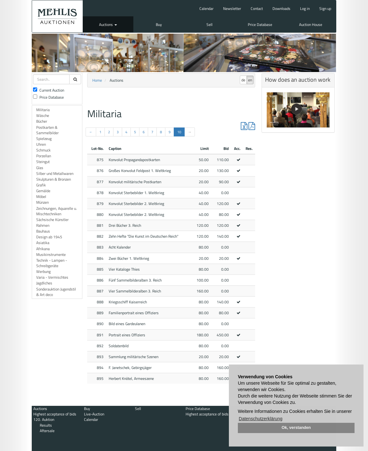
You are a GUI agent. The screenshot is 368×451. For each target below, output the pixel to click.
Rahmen (42, 225)
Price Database (260, 24)
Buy (159, 24)
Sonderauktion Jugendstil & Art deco (56, 292)
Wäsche (42, 115)
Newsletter (232, 8)
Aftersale (47, 431)
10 (179, 132)
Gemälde (43, 191)
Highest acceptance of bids (54, 414)
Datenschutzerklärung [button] (260, 418)
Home (97, 80)
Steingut (43, 162)
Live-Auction (94, 414)
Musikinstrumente (51, 254)
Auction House (310, 24)
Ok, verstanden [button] (296, 427)
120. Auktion (43, 419)
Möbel (41, 196)
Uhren (41, 144)
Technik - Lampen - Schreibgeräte (51, 263)
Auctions (108, 24)
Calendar (206, 8)
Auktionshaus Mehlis (57, 16)
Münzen (42, 202)
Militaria (43, 110)
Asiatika (42, 243)
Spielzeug (44, 138)
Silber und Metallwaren (54, 173)
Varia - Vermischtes (52, 277)
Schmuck (43, 150)
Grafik (41, 185)
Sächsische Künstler (52, 220)
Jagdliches (44, 283)
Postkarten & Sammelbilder (47, 130)
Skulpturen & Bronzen (53, 179)
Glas (39, 168)
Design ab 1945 (49, 237)
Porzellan (43, 156)
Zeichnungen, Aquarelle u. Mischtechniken (56, 211)
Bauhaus (43, 231)
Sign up (325, 8)
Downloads (281, 8)
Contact (257, 8)
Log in (305, 8)
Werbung (43, 271)
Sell (209, 24)
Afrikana (43, 249)
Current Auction (48, 90)
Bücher (41, 121)
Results (46, 425)
